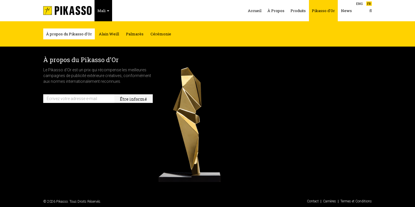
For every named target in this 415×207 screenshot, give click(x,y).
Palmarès (135, 34)
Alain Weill (109, 34)
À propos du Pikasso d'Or (69, 34)
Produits (298, 10)
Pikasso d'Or (323, 10)
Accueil (254, 10)
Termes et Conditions (356, 201)
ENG (359, 3)
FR (369, 3)
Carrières (329, 201)
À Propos (275, 10)
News (346, 10)
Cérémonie (160, 34)
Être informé (133, 99)
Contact (313, 201)
